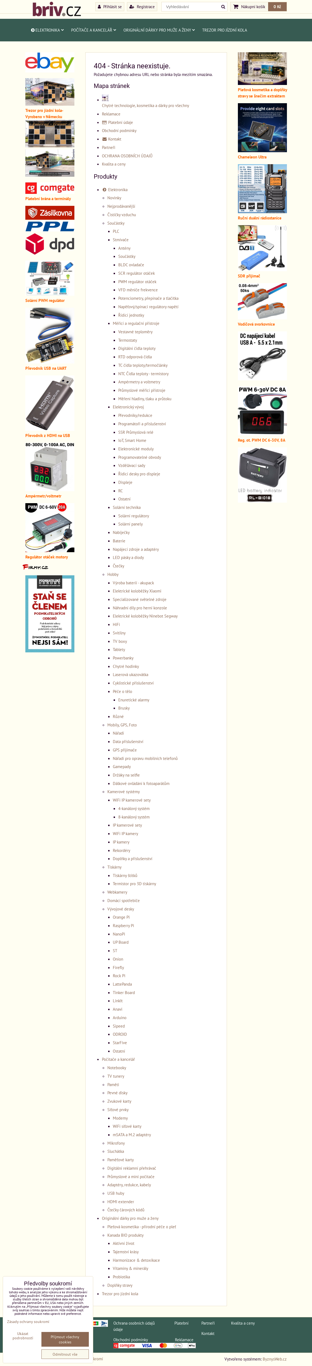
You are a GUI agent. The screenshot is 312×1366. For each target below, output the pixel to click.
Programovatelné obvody (139, 457)
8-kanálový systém (134, 817)
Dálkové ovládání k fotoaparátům (141, 783)
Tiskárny (114, 867)
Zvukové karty (119, 1101)
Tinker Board (124, 992)
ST (115, 950)
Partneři (108, 147)
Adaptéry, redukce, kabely (129, 1184)
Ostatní (124, 499)
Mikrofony (116, 1143)
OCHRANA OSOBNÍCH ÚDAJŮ (127, 155)
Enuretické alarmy (133, 699)
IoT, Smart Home (132, 440)
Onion (118, 959)
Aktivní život (123, 1243)
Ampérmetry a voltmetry (139, 381)
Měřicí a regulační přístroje (136, 323)
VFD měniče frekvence (138, 289)
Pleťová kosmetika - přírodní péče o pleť (141, 1226)
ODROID (120, 1034)
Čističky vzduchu (121, 214)
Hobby (113, 574)
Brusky (124, 708)
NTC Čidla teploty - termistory (143, 373)
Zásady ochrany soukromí (28, 1321)
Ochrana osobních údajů (134, 1323)
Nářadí (118, 733)
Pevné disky (117, 1092)
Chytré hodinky (126, 666)
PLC (116, 231)
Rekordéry (121, 850)
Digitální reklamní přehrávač (131, 1168)
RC (120, 490)
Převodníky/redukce (135, 415)
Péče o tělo (122, 691)
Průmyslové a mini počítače (131, 1176)
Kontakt (112, 139)
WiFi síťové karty (127, 1126)
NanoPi (119, 934)
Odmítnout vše (65, 1354)
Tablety (119, 649)
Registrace (142, 6)
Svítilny (119, 632)
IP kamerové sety (127, 825)
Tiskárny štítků (125, 875)
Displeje (125, 482)
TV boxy (120, 641)
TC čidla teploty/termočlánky (143, 365)
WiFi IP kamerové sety (132, 800)
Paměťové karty (120, 1159)
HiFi (116, 624)
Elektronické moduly (136, 448)
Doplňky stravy (119, 1285)
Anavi (117, 1009)
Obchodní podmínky (119, 130)
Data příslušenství (128, 741)
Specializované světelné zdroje (139, 599)
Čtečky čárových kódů (125, 1209)
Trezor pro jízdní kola (224, 30)
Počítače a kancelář (93, 30)
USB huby (115, 1193)
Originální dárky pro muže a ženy (159, 30)
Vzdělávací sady (131, 465)
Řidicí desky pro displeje (139, 473)
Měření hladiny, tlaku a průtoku (144, 398)
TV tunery (115, 1076)
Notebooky (116, 1067)
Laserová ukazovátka (130, 674)
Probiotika (121, 1276)
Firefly (118, 967)
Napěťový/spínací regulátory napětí (148, 306)
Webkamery (117, 892)
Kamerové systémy (123, 791)
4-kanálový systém (134, 808)
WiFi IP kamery (125, 833)
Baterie (119, 540)
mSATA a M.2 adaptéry (132, 1134)
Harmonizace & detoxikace (136, 1260)
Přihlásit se (110, 6)
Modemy (120, 1118)
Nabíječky (121, 532)
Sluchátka (115, 1151)
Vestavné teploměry (135, 331)
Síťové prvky (118, 1109)
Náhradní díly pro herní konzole (140, 607)
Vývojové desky (120, 909)
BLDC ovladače (131, 264)
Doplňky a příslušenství (132, 858)
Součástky (116, 223)
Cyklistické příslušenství (133, 683)
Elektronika (47, 30)
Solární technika (127, 507)
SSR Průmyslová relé (135, 432)
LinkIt (118, 1000)
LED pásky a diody (128, 557)
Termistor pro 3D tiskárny (134, 883)
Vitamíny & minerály (130, 1268)
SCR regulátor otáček (136, 273)
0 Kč (277, 6)
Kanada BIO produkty (125, 1235)
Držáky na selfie (126, 775)
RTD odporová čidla (135, 356)
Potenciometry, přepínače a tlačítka (148, 298)
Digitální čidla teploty (137, 348)
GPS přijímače (125, 750)
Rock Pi (119, 975)
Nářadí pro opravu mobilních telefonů (145, 758)
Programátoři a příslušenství (142, 423)
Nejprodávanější (121, 206)
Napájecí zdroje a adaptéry (136, 549)
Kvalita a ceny (114, 164)
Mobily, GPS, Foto (122, 725)
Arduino (119, 1017)
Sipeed (119, 1026)
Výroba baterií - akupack (133, 582)
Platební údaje (117, 122)
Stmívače (121, 239)
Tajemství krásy (126, 1251)
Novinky (114, 197)
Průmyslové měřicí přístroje (141, 390)
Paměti (113, 1084)
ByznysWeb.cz (275, 1359)
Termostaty (127, 340)
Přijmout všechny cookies (65, 1339)
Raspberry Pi (123, 925)
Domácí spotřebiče (123, 900)
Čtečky (118, 566)
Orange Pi (121, 917)
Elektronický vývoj (128, 407)
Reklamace (111, 114)
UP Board (121, 942)
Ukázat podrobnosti (23, 1335)
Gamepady (122, 766)
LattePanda (122, 984)
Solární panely (130, 524)
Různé (118, 716)
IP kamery (121, 842)
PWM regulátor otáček (137, 281)
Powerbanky (123, 658)
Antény (124, 248)
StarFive (120, 1042)
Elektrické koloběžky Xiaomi (137, 591)
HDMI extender (120, 1201)
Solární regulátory (133, 515)
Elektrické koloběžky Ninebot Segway (145, 616)
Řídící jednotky (131, 315)
